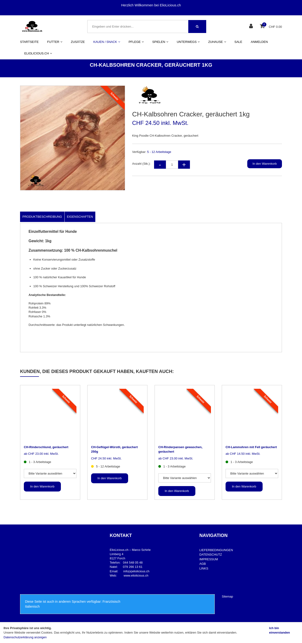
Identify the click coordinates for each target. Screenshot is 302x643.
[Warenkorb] (263, 26)
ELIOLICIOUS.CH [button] (38, 53)
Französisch (111, 601)
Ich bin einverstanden (279, 630)
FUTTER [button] (54, 42)
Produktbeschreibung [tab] (42, 216)
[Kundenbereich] (251, 26)
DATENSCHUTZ (210, 554)
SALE (238, 42)
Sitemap (227, 596)
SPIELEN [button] (160, 42)
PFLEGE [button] (136, 42)
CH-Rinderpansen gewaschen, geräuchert (180, 449)
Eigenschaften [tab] (80, 216)
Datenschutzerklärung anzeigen (25, 637)
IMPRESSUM (208, 559)
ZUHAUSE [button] (217, 42)
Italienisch (32, 606)
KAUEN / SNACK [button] (106, 42)
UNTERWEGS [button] (188, 42)
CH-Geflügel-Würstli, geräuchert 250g (114, 449)
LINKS (203, 568)
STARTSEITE (29, 42)
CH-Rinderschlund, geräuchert (46, 447)
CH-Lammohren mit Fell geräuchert (251, 447)
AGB (202, 563)
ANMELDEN (259, 42)
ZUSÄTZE (78, 42)
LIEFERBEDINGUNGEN (216, 550)
